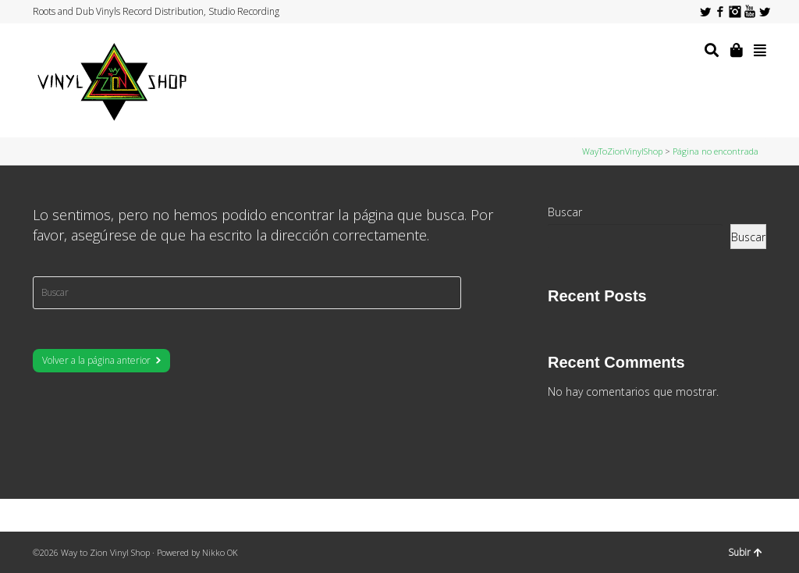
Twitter (705, 11)
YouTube (749, 11)
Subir (745, 552)
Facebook (720, 11)
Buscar (565, 212)
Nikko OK (220, 552)
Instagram (735, 11)
